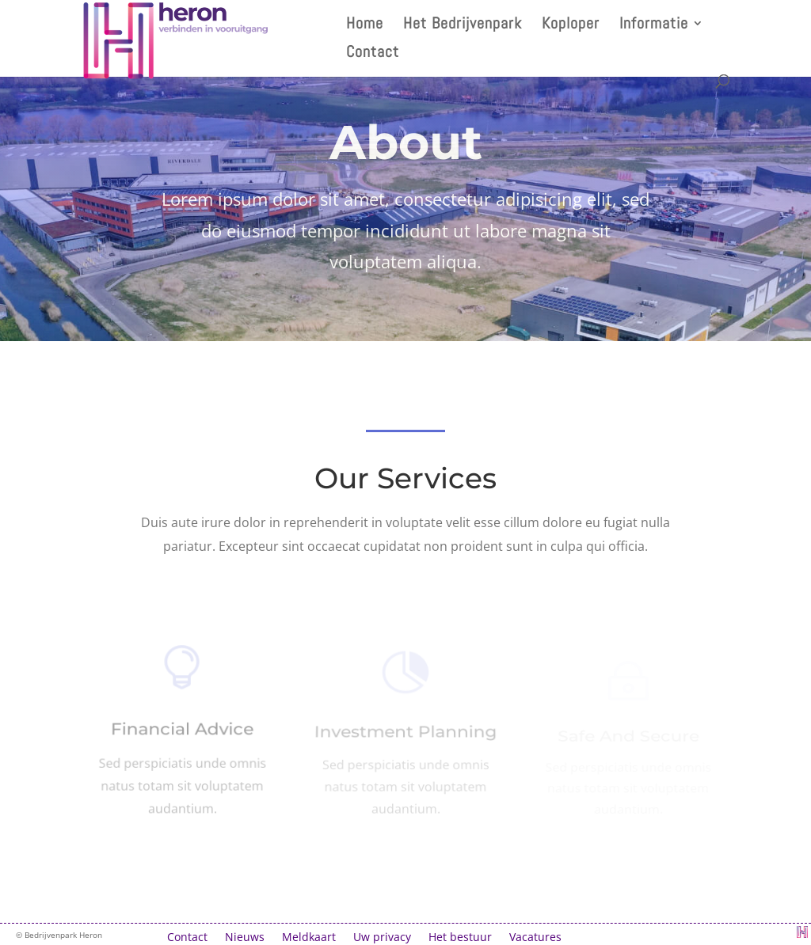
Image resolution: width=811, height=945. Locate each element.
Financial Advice (182, 732)
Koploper (571, 25)
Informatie (653, 25)
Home (364, 25)
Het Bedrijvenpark (462, 25)
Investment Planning (405, 735)
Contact (372, 54)
